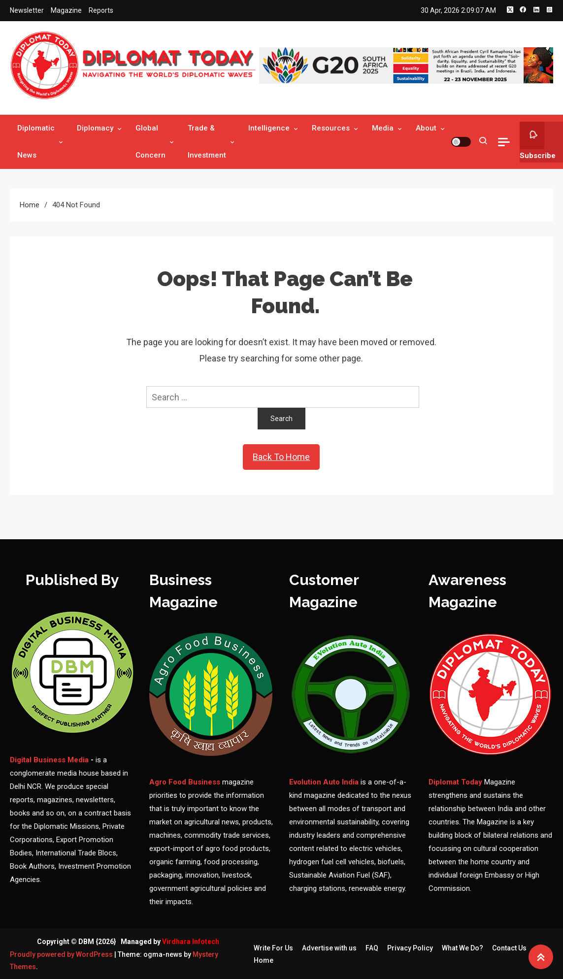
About (426, 128)
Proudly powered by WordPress (62, 954)
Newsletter (27, 10)
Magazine (66, 10)
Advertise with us (329, 948)
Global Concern (150, 142)
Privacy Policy (410, 948)
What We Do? (462, 948)
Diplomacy (95, 128)
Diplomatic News (36, 142)
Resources (331, 128)
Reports (101, 10)
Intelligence (269, 128)
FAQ (371, 948)
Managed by (170, 942)
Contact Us (509, 948)
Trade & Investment (207, 142)
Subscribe (538, 141)
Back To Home (281, 457)
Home (263, 960)
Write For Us (273, 948)
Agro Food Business (185, 782)
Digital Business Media (49, 759)
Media (383, 128)
